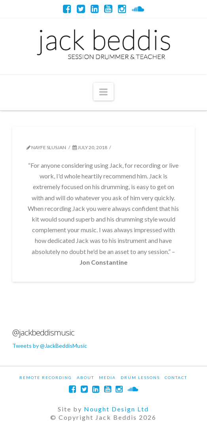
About (85, 377)
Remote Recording (45, 377)
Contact (176, 377)
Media (107, 377)
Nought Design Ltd (116, 409)
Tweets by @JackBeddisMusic (49, 345)
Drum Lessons (140, 377)
